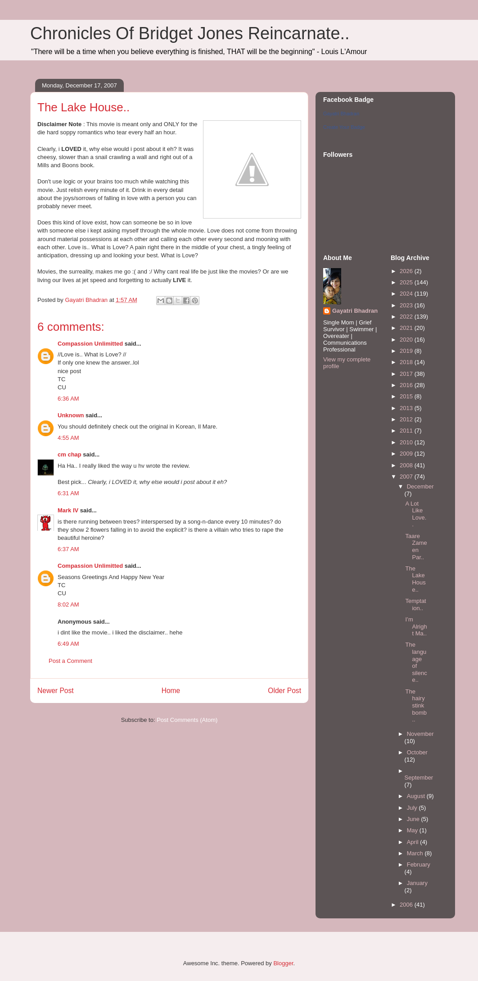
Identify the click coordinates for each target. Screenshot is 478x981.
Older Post (284, 690)
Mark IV (68, 510)
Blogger (283, 963)
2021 (407, 327)
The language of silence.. (416, 662)
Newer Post (55, 690)
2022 (407, 316)
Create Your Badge (344, 127)
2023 (407, 305)
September (419, 777)
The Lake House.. (415, 579)
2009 (407, 453)
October (417, 752)
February (418, 864)
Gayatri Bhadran (341, 113)
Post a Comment (70, 660)
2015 (407, 396)
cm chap (69, 454)
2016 (407, 385)
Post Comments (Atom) (187, 719)
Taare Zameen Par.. (416, 547)
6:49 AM (68, 643)
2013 (407, 408)
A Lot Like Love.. (415, 514)
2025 (407, 282)
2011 (407, 430)
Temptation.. (415, 604)
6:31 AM (68, 493)
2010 (407, 442)
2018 (407, 362)
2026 (407, 271)
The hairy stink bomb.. (416, 705)
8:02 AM (68, 604)
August (417, 796)
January (417, 883)
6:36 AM (68, 398)
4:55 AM (68, 437)
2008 (407, 465)
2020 (407, 339)
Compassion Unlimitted (90, 343)
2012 (407, 419)
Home (171, 690)
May (413, 830)
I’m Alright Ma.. (416, 626)
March (416, 853)
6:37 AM (68, 549)
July (413, 807)
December (420, 486)
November (420, 733)
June (414, 819)
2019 (407, 350)
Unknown (71, 415)
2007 (407, 476)
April (413, 842)
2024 (407, 293)
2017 (407, 373)
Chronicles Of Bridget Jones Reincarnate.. (190, 33)
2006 (407, 904)
